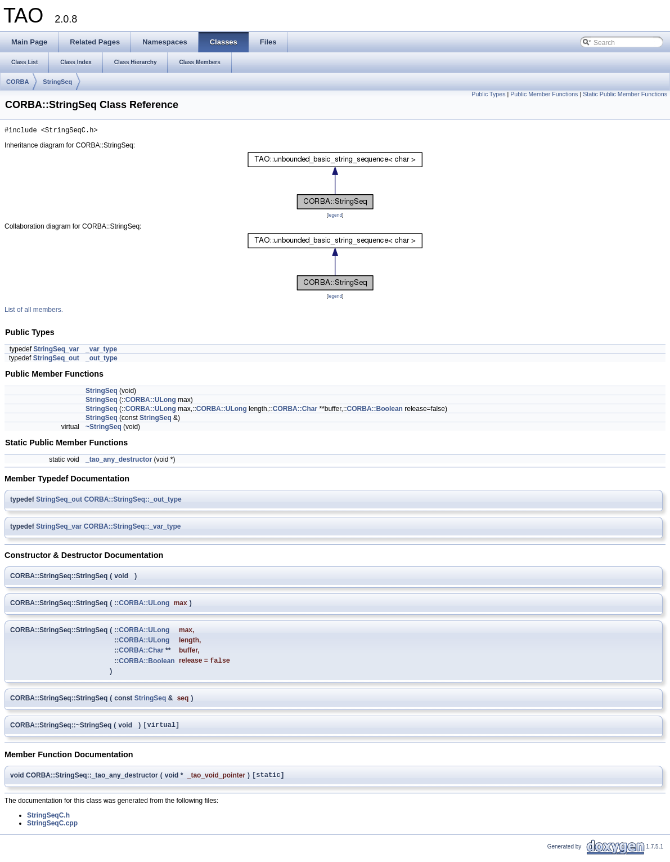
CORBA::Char (295, 410)
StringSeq (57, 81)
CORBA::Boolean (375, 410)
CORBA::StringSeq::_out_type (132, 501)
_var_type (101, 351)
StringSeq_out (56, 360)
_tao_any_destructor (119, 461)
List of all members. (34, 311)
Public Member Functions (544, 94)
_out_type (102, 360)
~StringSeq (104, 428)
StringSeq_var (56, 351)
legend (335, 217)
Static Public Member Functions (625, 94)
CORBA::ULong (150, 401)
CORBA (17, 81)
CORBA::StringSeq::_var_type (132, 528)
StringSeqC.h (48, 821)
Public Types (488, 94)
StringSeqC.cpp (52, 829)
